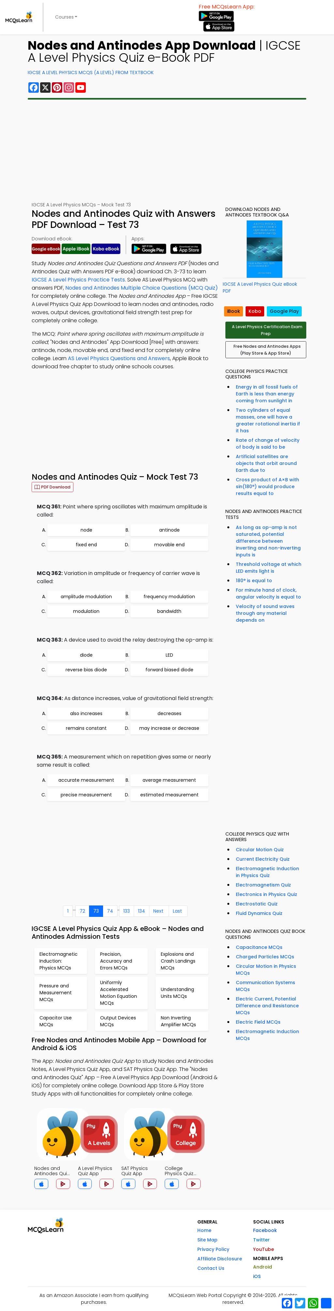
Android (262, 1267)
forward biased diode (169, 669)
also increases (86, 713)
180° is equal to (254, 580)
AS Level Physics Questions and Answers (119, 358)
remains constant (86, 728)
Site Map (207, 1240)
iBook (233, 311)
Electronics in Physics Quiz (266, 894)
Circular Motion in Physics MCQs (266, 969)
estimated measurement (169, 794)
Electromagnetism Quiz (263, 885)
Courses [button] (64, 17)
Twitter (261, 1240)
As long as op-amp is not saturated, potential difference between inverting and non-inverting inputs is (268, 541)
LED (169, 655)
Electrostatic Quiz (257, 904)
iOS (257, 1276)
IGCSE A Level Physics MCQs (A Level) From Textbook (91, 72)
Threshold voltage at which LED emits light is (268, 567)
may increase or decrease (169, 728)
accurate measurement (86, 780)
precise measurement (86, 794)
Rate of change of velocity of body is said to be (267, 443)
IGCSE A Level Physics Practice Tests (78, 279)
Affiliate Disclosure (219, 1258)
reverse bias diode (86, 669)
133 (126, 911)
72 (82, 911)
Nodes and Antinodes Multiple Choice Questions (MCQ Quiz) (141, 288)
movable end (169, 544)
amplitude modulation (86, 596)
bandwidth (169, 611)
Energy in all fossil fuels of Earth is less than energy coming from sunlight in (267, 394)
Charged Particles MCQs (265, 956)
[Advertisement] (167, 150)
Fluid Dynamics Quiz (259, 913)
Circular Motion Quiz (260, 849)
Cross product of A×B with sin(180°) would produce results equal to (267, 486)
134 (141, 911)
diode (86, 655)
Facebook (265, 1230)
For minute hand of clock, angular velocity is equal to (268, 593)
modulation (86, 611)
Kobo (255, 311)
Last (177, 911)
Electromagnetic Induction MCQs (267, 1035)
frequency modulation (169, 596)
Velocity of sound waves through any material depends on (265, 613)
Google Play (284, 311)
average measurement (169, 780)
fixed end (86, 544)
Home (204, 1230)
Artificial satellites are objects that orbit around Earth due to (266, 463)
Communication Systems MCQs (265, 986)
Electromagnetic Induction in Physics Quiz (267, 872)
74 (110, 911)
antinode (169, 530)
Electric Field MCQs (258, 1022)
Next (158, 911)
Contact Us (210, 1268)
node (86, 530)
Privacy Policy (213, 1249)
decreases (169, 713)
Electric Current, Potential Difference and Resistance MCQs (267, 1006)
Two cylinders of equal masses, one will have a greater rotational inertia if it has (268, 420)
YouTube (263, 1249)
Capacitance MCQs (259, 947)
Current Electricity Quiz (263, 859)
